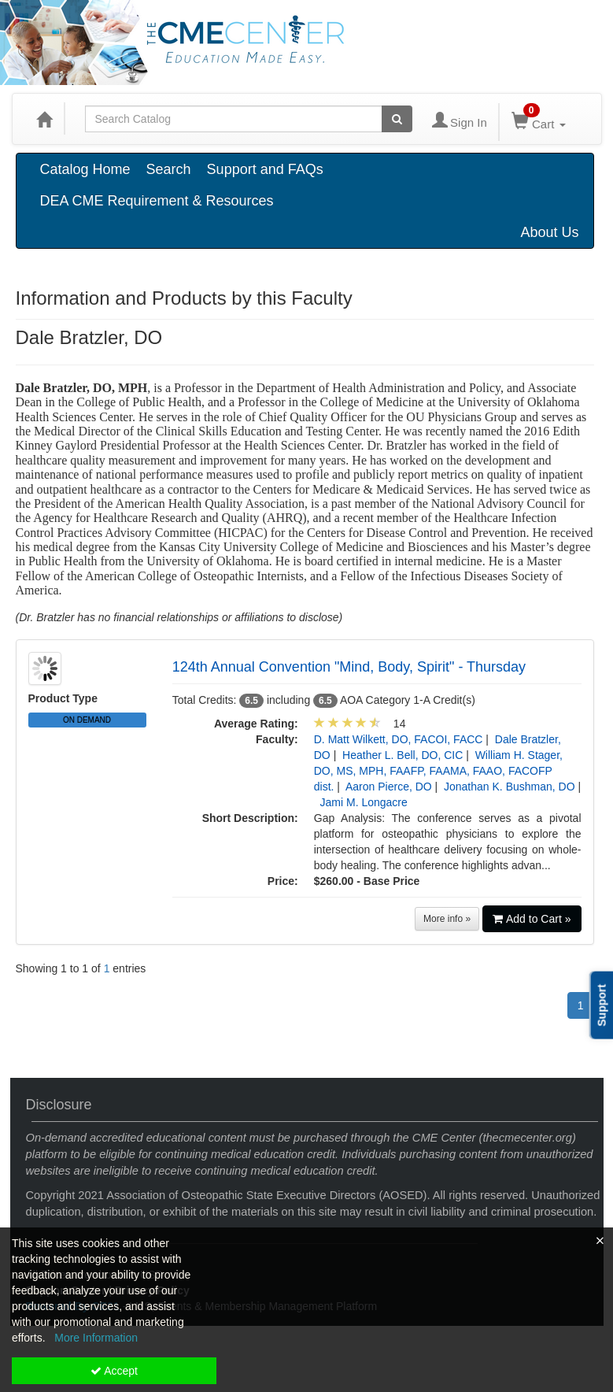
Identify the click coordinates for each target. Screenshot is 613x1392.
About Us (549, 232)
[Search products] (397, 119)
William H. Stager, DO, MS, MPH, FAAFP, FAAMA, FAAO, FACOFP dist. (438, 771)
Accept (114, 1370)
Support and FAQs (265, 169)
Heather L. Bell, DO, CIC (402, 755)
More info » (447, 918)
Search (168, 169)
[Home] (44, 119)
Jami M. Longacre (364, 802)
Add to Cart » (532, 919)
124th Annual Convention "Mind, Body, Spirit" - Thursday (349, 667)
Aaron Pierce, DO (388, 786)
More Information (96, 1337)
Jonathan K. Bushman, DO (509, 786)
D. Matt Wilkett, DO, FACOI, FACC (398, 739)
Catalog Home (85, 169)
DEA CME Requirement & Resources (157, 201)
